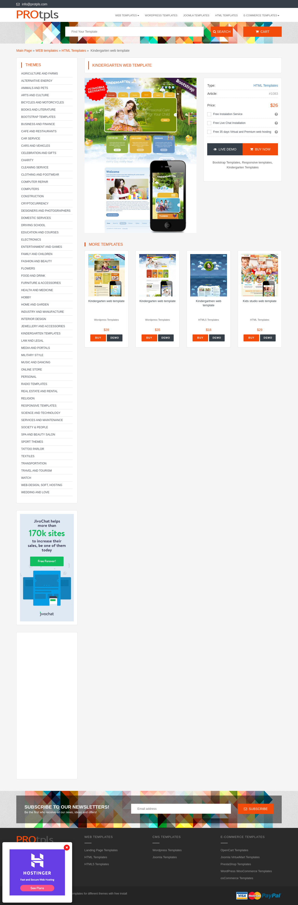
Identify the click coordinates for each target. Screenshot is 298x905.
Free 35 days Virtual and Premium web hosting (242, 131)
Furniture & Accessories (41, 283)
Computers (30, 189)
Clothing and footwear (40, 174)
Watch (26, 478)
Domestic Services (36, 218)
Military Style (32, 355)
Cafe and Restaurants (39, 131)
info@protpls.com (31, 4)
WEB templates (47, 50)
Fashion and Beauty (36, 261)
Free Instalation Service (227, 114)
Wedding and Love (35, 492)
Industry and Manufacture (42, 311)
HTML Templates (226, 15)
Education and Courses (39, 232)
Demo (114, 337)
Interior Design (33, 319)
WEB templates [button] (127, 15)
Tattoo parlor (32, 449)
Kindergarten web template (106, 301)
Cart (262, 32)
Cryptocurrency (35, 203)
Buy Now (260, 149)
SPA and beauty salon (38, 434)
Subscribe (256, 809)
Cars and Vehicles (35, 145)
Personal (28, 376)
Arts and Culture (35, 95)
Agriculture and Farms (39, 73)
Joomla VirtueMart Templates (240, 857)
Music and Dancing (35, 362)
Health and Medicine (37, 290)
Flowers (28, 268)
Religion (27, 398)
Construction (32, 196)
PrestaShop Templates (236, 864)
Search (221, 32)
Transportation (34, 463)
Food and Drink (33, 275)
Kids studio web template (260, 301)
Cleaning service (34, 167)
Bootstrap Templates (38, 117)
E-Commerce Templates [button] (261, 15)
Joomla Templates (196, 15)
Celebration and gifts (38, 153)
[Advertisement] (47, 706)
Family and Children (36, 254)
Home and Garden (35, 304)
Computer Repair (34, 182)
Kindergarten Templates (41, 333)
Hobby (26, 297)
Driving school (33, 225)
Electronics (31, 239)
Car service (30, 138)
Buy (98, 337)
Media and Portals (35, 348)
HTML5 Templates (97, 864)
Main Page (24, 50)
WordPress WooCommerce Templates (246, 871)
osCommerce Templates (237, 878)
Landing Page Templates (101, 850)
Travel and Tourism (36, 470)
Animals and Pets (34, 88)
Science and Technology (40, 413)
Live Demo (224, 149)
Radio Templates (34, 384)
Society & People (34, 427)
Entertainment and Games (41, 246)
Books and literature (38, 109)
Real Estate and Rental (39, 391)
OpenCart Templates (234, 850)
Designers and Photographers (46, 210)
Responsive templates (39, 405)
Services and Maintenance (42, 420)
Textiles (27, 456)
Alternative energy (36, 80)
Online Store (31, 369)
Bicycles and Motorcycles (42, 102)
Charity (27, 160)
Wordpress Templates (161, 15)
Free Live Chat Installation (229, 123)
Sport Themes (32, 441)
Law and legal (32, 340)
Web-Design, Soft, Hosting (41, 485)
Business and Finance (38, 124)
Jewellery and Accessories (43, 326)
